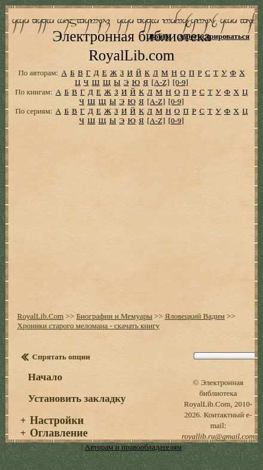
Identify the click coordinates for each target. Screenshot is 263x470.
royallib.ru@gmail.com (218, 436)
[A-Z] (160, 82)
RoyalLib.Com (40, 316)
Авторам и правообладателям (133, 446)
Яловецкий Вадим (195, 316)
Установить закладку (77, 398)
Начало (45, 377)
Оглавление (59, 433)
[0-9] (180, 82)
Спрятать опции (61, 356)
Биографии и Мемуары (114, 316)
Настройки (57, 420)
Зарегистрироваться (213, 36)
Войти (160, 36)
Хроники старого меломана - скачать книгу (88, 325)
